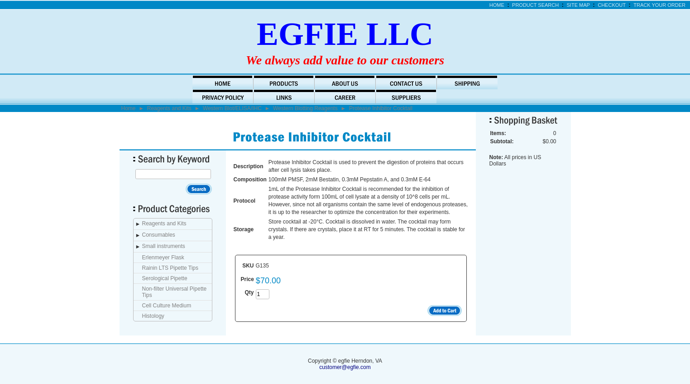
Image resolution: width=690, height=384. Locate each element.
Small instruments (163, 246)
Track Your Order (659, 5)
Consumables (158, 235)
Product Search (535, 5)
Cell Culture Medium (167, 305)
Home (496, 5)
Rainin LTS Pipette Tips (170, 268)
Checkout (612, 5)
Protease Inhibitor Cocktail (380, 108)
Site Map (578, 5)
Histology (153, 316)
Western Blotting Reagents (305, 108)
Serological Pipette (164, 278)
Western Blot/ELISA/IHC (232, 108)
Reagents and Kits (169, 108)
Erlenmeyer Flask (163, 257)
